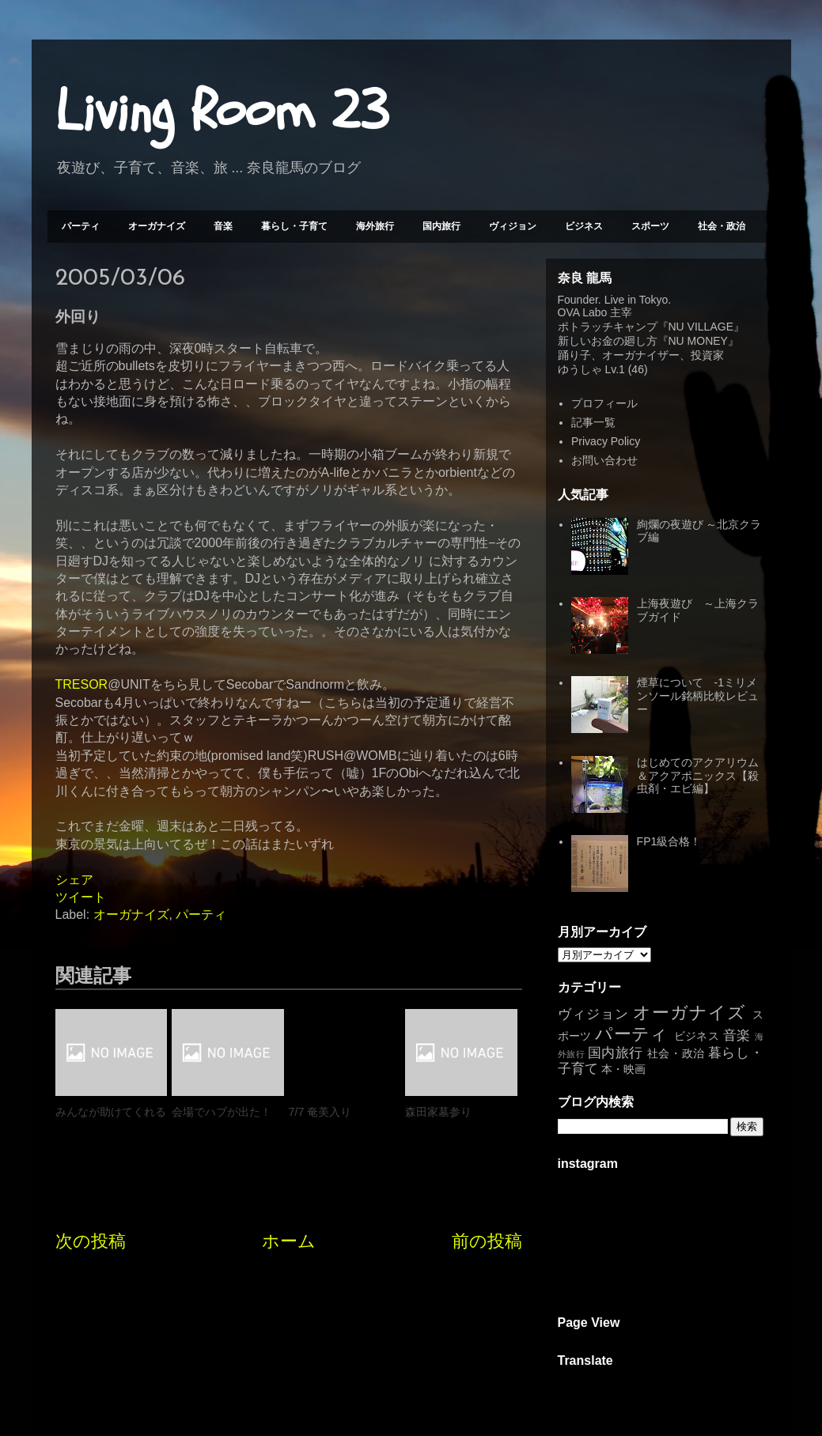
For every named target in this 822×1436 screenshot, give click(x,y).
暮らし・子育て (294, 226)
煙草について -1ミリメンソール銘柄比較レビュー (698, 696)
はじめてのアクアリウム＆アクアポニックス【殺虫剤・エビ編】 (698, 775)
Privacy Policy (605, 441)
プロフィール (604, 403)
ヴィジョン (512, 226)
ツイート (80, 897)
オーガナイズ (156, 226)
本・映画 (623, 1069)
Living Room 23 (221, 111)
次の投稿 (90, 1241)
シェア (74, 879)
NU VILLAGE (701, 326)
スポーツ (650, 226)
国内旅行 (441, 226)
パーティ (81, 226)
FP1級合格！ (669, 841)
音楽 (223, 226)
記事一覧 (593, 422)
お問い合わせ (604, 460)
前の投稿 (487, 1241)
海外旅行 (375, 226)
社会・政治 (721, 226)
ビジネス (584, 226)
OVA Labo (583, 312)
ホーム (289, 1241)
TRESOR (81, 684)
